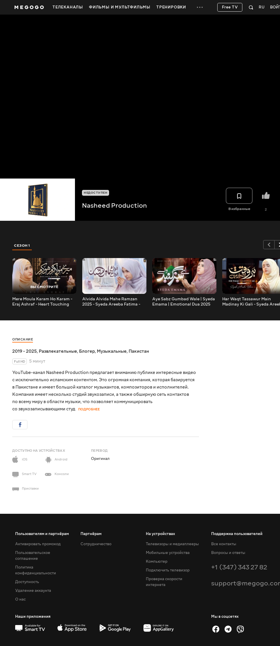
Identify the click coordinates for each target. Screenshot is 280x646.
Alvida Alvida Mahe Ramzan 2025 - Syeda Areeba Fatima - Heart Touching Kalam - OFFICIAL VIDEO (111, 301)
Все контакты (223, 544)
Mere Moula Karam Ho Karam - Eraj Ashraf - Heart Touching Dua (42, 301)
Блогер (87, 351)
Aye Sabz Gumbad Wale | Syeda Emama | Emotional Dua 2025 (183, 301)
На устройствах (160, 533)
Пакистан (139, 351)
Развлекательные (58, 351)
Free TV (230, 7)
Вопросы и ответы (228, 552)
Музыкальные (112, 351)
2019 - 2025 (24, 351)
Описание (22, 339)
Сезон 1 (22, 245)
